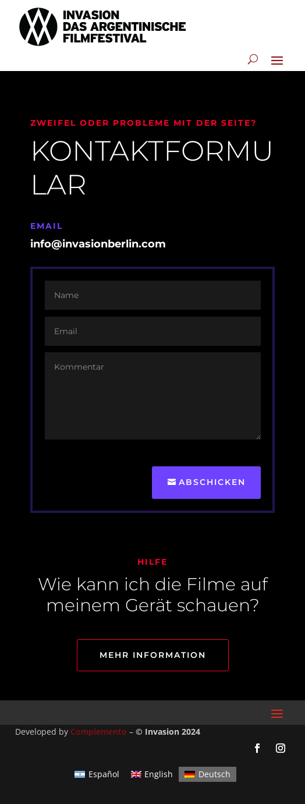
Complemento (98, 731)
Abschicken (212, 482)
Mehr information (153, 655)
